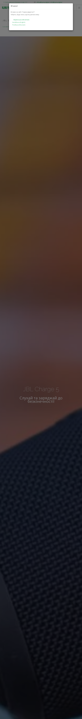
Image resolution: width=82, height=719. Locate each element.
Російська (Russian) (18, 25)
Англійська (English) (18, 22)
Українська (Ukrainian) (21, 20)
